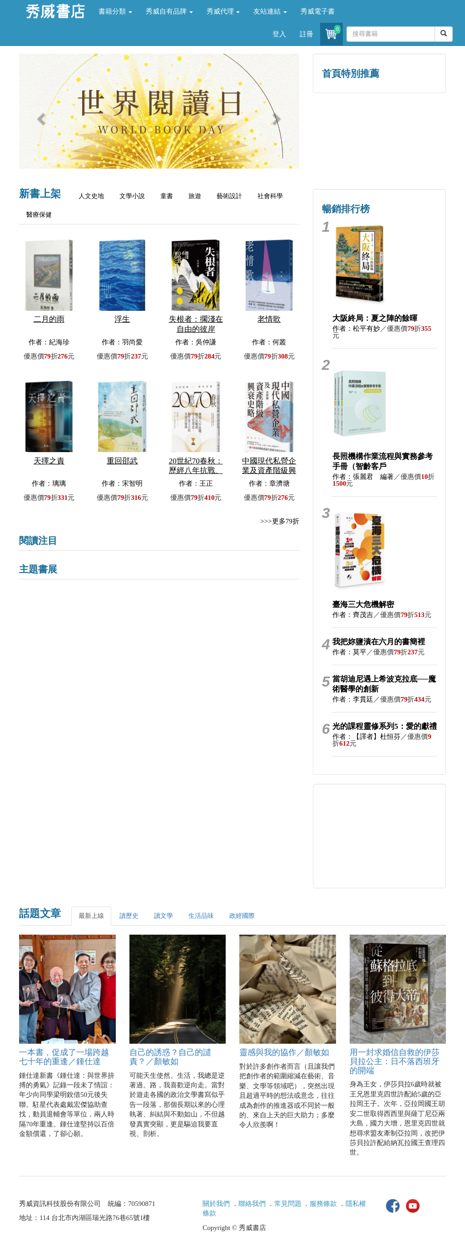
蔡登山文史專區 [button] (346, 160)
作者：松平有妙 (356, 328)
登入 (279, 34)
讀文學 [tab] (163, 915)
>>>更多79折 (279, 521)
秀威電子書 (318, 11)
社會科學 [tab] (270, 196)
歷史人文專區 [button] (346, 121)
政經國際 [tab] (242, 915)
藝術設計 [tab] (229, 196)
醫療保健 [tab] (39, 214)
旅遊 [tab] (194, 196)
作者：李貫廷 (352, 699)
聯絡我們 (252, 1203)
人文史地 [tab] (91, 196)
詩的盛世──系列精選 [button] (413, 121)
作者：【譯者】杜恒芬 (366, 736)
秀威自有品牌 (169, 11)
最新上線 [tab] (91, 915)
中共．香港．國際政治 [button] (413, 160)
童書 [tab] (166, 196)
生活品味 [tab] (201, 915)
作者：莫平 (349, 652)
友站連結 (270, 11)
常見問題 (288, 1203)
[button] (40, 116)
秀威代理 (223, 11)
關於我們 (216, 1203)
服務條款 (323, 1203)
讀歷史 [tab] (129, 915)
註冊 (306, 34)
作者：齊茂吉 (352, 614)
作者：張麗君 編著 (363, 476)
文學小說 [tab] (132, 196)
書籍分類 (115, 11)
